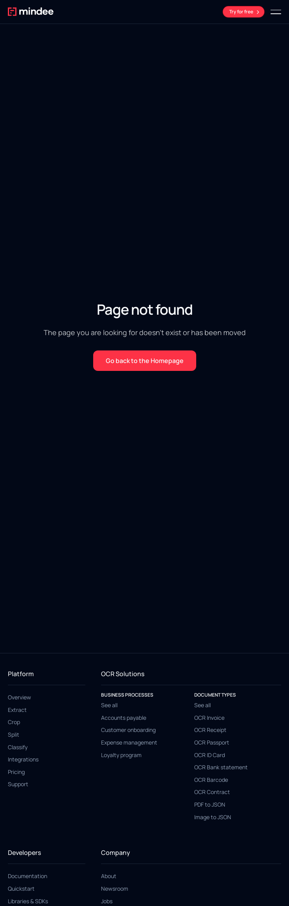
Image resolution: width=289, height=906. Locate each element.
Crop (14, 722)
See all (109, 705)
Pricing (16, 772)
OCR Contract (212, 792)
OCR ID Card (209, 755)
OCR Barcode (211, 779)
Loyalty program (121, 755)
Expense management (129, 742)
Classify (18, 747)
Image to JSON (212, 817)
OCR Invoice (209, 717)
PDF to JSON (209, 804)
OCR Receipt (210, 730)
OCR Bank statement (221, 767)
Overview (19, 697)
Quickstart (21, 888)
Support (18, 784)
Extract (17, 709)
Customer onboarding (128, 730)
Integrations (23, 759)
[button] (276, 12)
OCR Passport (211, 742)
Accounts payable (123, 717)
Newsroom (114, 888)
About (108, 876)
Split (13, 734)
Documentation (27, 876)
